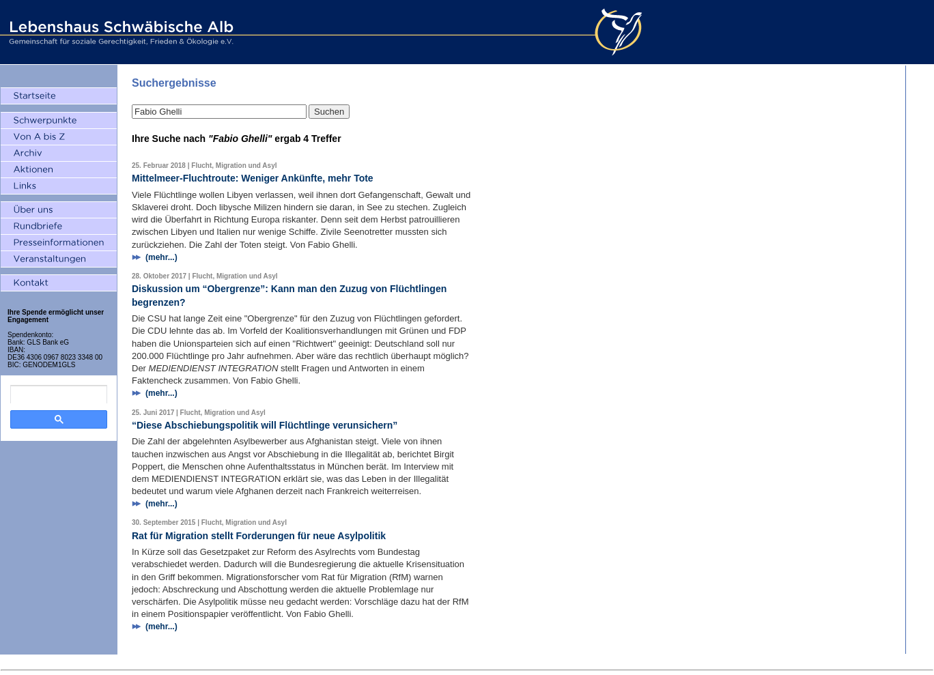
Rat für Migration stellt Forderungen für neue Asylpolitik (259, 535)
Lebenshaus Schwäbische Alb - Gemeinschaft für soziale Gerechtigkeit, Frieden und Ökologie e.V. (119, 32)
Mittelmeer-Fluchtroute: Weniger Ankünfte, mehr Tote (252, 178)
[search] (59, 394)
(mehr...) (161, 257)
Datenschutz (488, 662)
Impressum (443, 662)
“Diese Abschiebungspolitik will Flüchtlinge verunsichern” (264, 425)
